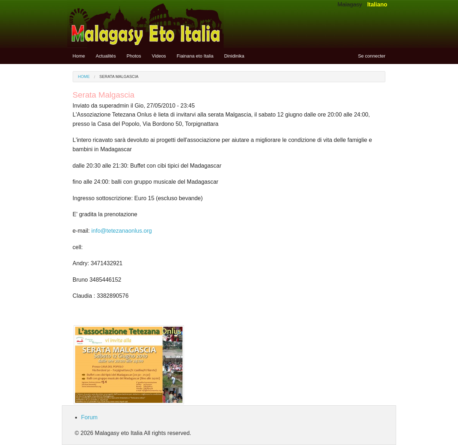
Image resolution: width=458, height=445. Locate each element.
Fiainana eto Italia (195, 56)
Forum (89, 417)
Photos (134, 56)
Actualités (106, 56)
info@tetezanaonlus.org (121, 231)
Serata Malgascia (118, 76)
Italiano (377, 4)
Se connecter (372, 56)
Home (79, 56)
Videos (159, 56)
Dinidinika (234, 56)
